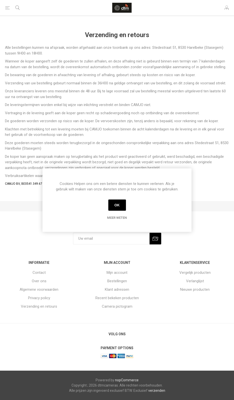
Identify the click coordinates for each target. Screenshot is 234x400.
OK (117, 205)
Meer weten (117, 217)
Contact (39, 272)
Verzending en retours (39, 306)
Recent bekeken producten (117, 298)
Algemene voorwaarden (39, 289)
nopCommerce (127, 380)
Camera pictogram (117, 306)
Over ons (39, 281)
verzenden (156, 391)
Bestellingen (117, 281)
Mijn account (117, 272)
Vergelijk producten (195, 272)
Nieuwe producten (195, 289)
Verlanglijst (195, 281)
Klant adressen (117, 289)
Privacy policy (39, 298)
